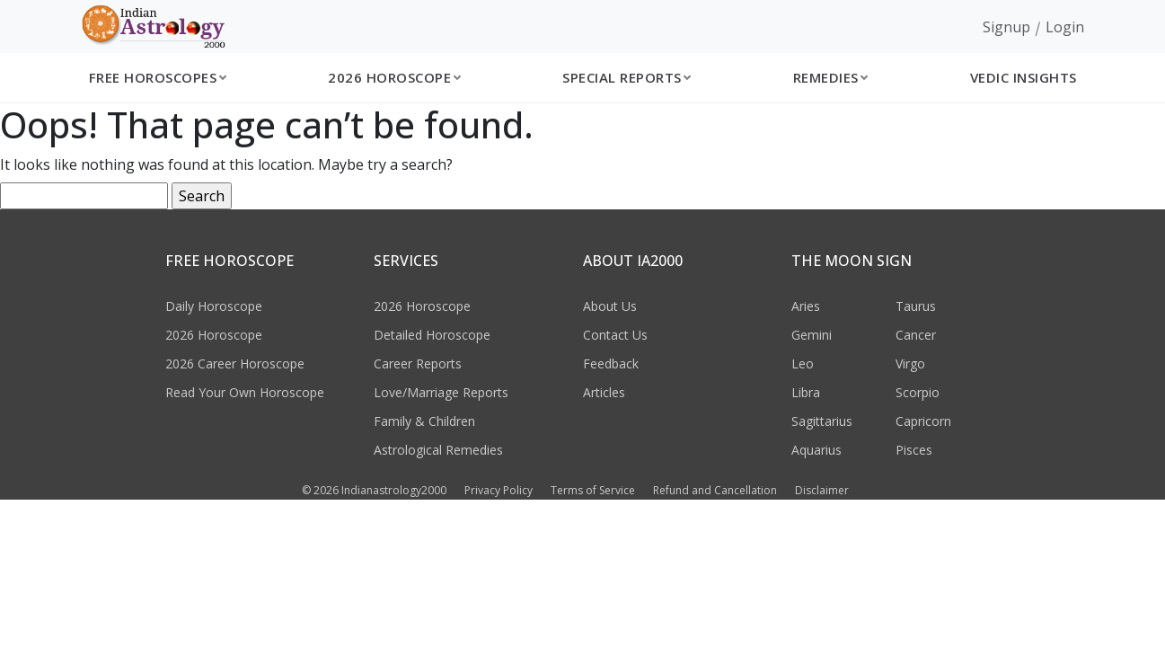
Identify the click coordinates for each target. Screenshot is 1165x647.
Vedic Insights (1023, 77)
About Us (610, 306)
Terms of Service (593, 490)
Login (1065, 27)
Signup (1006, 27)
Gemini (811, 334)
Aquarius (816, 449)
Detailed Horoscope (432, 334)
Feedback (611, 363)
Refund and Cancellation (715, 490)
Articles (604, 392)
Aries (805, 306)
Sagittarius (821, 421)
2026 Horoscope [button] (389, 77)
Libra (805, 392)
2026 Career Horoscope (234, 363)
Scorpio (918, 392)
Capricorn (923, 421)
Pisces (914, 449)
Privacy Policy (498, 490)
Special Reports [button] (622, 77)
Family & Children (424, 421)
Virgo (910, 363)
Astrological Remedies (438, 449)
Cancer (916, 334)
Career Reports (418, 363)
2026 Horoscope (213, 334)
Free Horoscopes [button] (153, 77)
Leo (802, 363)
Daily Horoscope (213, 306)
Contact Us (615, 334)
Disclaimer (822, 490)
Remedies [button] (826, 77)
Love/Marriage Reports (441, 392)
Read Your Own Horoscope (244, 392)
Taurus (916, 306)
